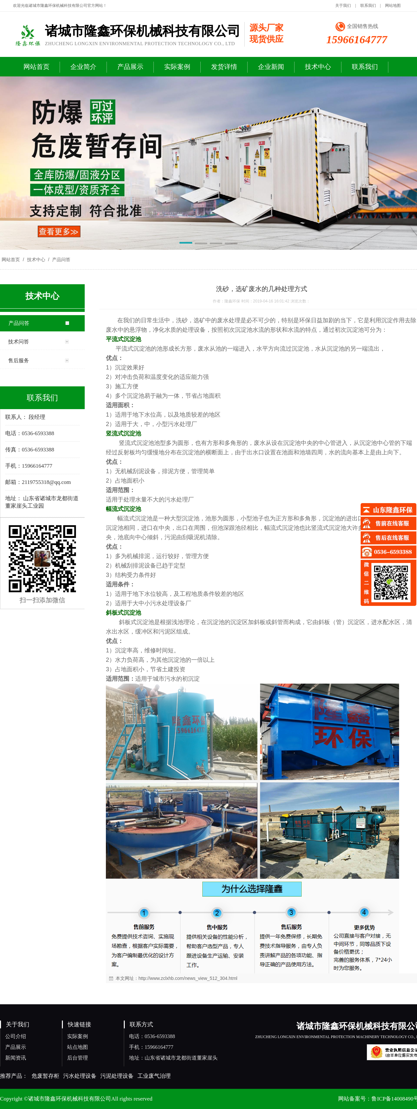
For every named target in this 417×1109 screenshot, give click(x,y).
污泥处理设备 (117, 1076)
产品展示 (15, 1047)
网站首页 (11, 259)
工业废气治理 (154, 1076)
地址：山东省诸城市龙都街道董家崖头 (173, 1058)
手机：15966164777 (151, 1047)
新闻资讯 (15, 1058)
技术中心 (36, 259)
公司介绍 (15, 1036)
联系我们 (368, 5)
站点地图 (77, 1047)
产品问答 (60, 259)
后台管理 (77, 1058)
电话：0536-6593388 (152, 1036)
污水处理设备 (79, 1076)
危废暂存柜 (45, 1076)
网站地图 (393, 5)
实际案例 (77, 1036)
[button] (186, 244)
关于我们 (343, 5)
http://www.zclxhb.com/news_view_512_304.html (187, 978)
